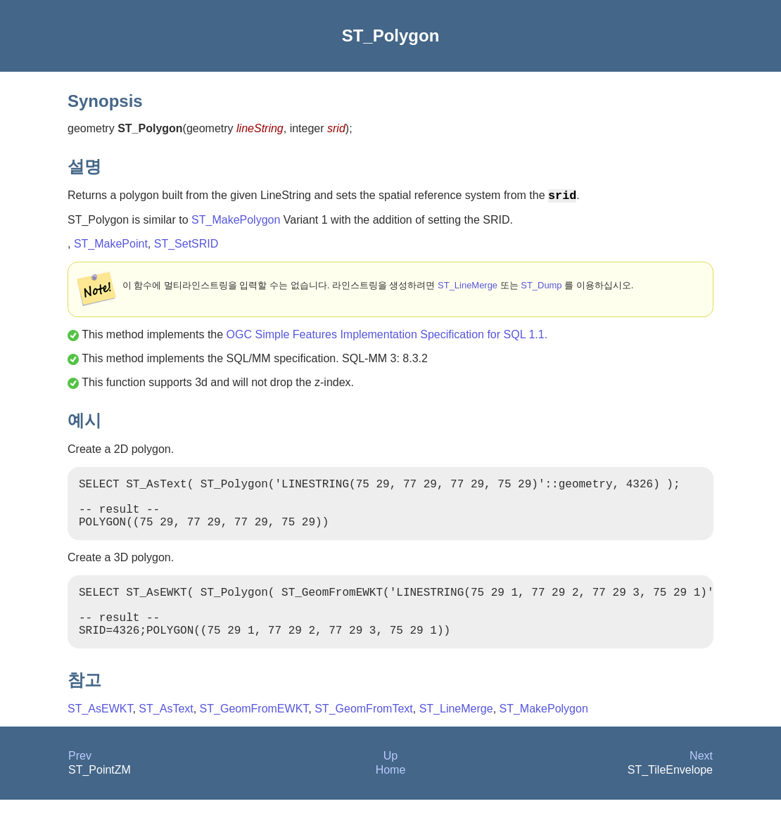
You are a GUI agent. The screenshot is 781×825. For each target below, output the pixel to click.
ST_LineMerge (467, 288)
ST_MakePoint (111, 246)
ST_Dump (541, 288)
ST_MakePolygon (235, 223)
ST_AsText (166, 734)
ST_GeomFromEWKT (254, 734)
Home (391, 795)
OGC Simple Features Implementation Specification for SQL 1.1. (387, 337)
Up (390, 781)
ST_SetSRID (186, 246)
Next (701, 781)
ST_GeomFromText (364, 734)
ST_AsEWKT (100, 734)
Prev (79, 781)
